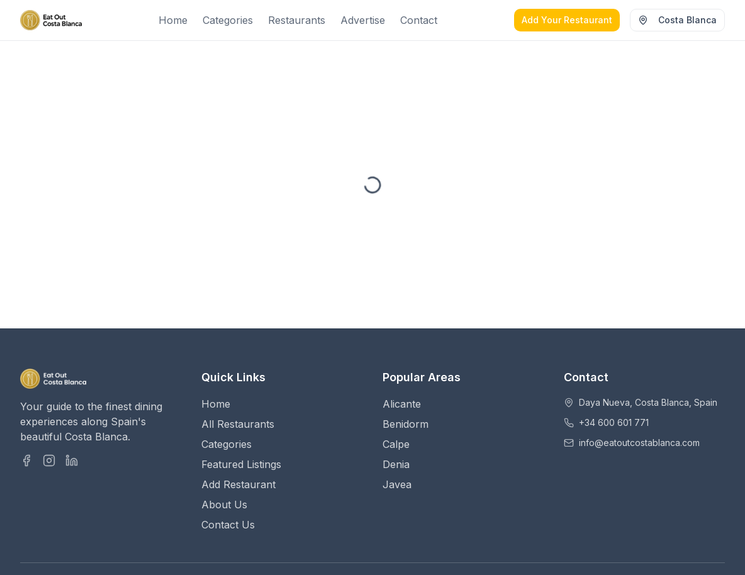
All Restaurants (237, 424)
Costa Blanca (677, 19)
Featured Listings (241, 464)
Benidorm (406, 424)
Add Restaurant (238, 484)
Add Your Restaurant (567, 19)
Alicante (402, 404)
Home (173, 20)
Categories (228, 20)
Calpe (396, 444)
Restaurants (296, 20)
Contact (418, 20)
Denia (396, 464)
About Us (224, 504)
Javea (397, 484)
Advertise (362, 20)
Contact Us (228, 524)
